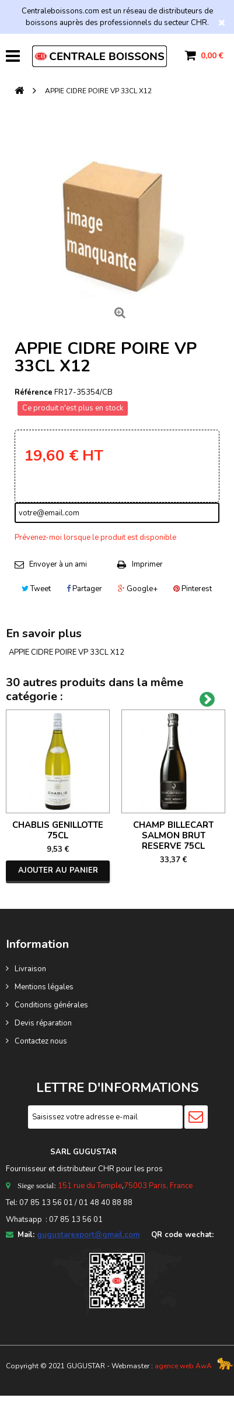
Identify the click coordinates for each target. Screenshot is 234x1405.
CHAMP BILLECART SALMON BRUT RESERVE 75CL (173, 835)
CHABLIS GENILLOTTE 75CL (57, 830)
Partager (84, 589)
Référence (34, 392)
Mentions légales (44, 987)
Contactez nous (41, 1041)
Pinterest (192, 589)
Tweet (36, 589)
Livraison (30, 969)
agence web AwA (183, 1366)
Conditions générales (51, 1005)
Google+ (138, 589)
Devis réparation (43, 1023)
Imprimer (147, 564)
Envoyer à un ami (58, 564)
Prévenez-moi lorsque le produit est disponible (95, 537)
